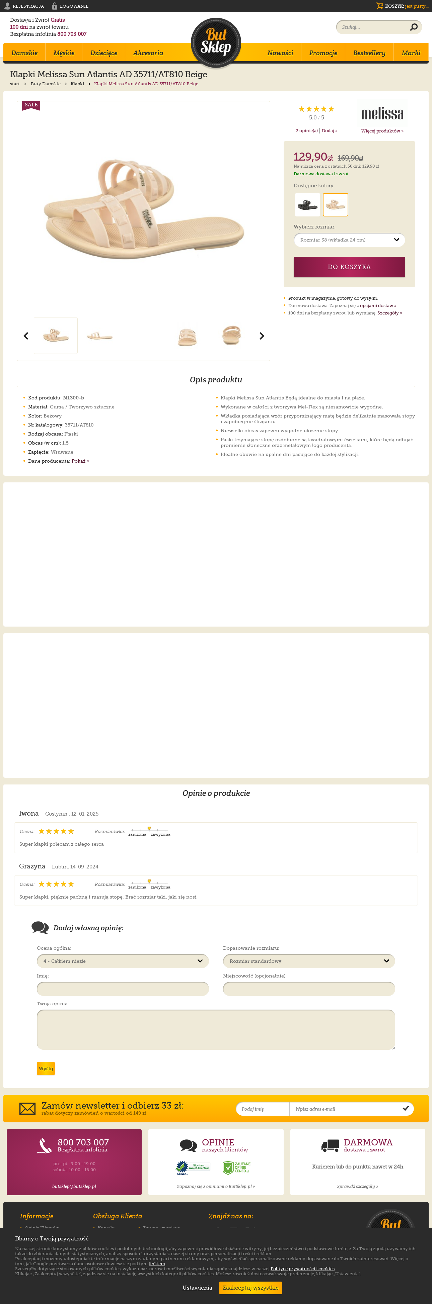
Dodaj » (330, 130)
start (18, 83)
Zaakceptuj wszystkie (251, 1288)
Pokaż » (80, 461)
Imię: (43, 976)
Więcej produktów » (382, 131)
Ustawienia (196, 1288)
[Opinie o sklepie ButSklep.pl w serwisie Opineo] (193, 1168)
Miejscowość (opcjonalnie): (255, 976)
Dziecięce (103, 53)
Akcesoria (148, 53)
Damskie (24, 53)
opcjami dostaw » (378, 305)
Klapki (81, 83)
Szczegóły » (389, 312)
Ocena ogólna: (54, 948)
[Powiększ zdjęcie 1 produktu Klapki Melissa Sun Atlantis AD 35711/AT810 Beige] (143, 209)
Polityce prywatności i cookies (303, 1268)
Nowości (280, 53)
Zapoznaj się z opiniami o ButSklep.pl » (216, 1186)
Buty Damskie (49, 83)
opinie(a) (307, 130)
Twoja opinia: (53, 1003)
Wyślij (46, 1068)
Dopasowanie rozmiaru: (251, 948)
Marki (411, 53)
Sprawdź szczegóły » (357, 1186)
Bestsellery (369, 53)
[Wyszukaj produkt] (414, 27)
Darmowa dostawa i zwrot (321, 173)
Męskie (64, 53)
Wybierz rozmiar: (315, 227)
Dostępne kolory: (314, 186)
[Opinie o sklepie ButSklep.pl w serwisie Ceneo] (237, 1168)
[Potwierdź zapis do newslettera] (406, 1109)
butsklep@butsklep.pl (74, 1186)
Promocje (323, 53)
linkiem (157, 1263)
